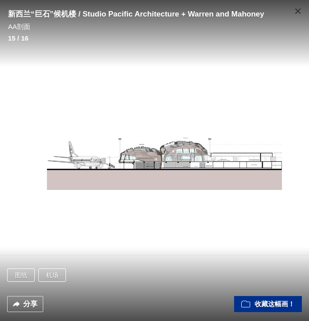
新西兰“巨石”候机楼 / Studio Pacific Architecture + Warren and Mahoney (136, 14)
